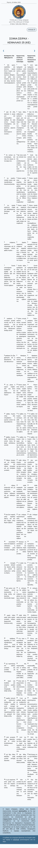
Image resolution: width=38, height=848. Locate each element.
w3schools (16, 839)
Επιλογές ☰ (31, 29)
